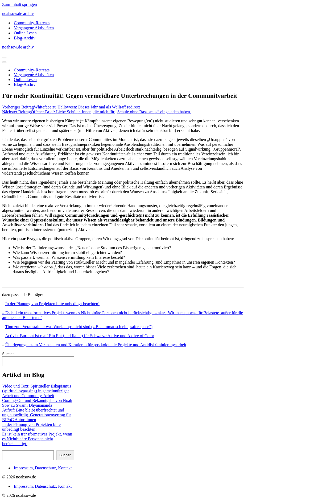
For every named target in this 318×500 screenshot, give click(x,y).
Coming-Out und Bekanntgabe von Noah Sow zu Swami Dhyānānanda (37, 403)
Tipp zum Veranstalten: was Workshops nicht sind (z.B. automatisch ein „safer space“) (78, 326)
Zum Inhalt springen (19, 4)
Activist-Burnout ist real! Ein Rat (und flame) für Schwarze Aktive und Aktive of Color (79, 335)
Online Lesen (25, 33)
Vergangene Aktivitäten (34, 28)
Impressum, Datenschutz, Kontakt (43, 468)
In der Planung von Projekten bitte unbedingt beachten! (52, 303)
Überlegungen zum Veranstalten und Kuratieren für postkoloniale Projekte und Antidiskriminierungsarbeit (95, 344)
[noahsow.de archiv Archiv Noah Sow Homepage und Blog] (159, 13)
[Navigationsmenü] (4, 57)
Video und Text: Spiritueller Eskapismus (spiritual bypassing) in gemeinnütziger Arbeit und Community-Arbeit (36, 391)
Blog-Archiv (24, 38)
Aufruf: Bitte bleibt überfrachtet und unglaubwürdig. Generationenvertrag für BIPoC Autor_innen (36, 415)
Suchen (8, 354)
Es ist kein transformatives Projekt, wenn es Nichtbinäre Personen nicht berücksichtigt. (37, 439)
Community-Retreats (31, 23)
